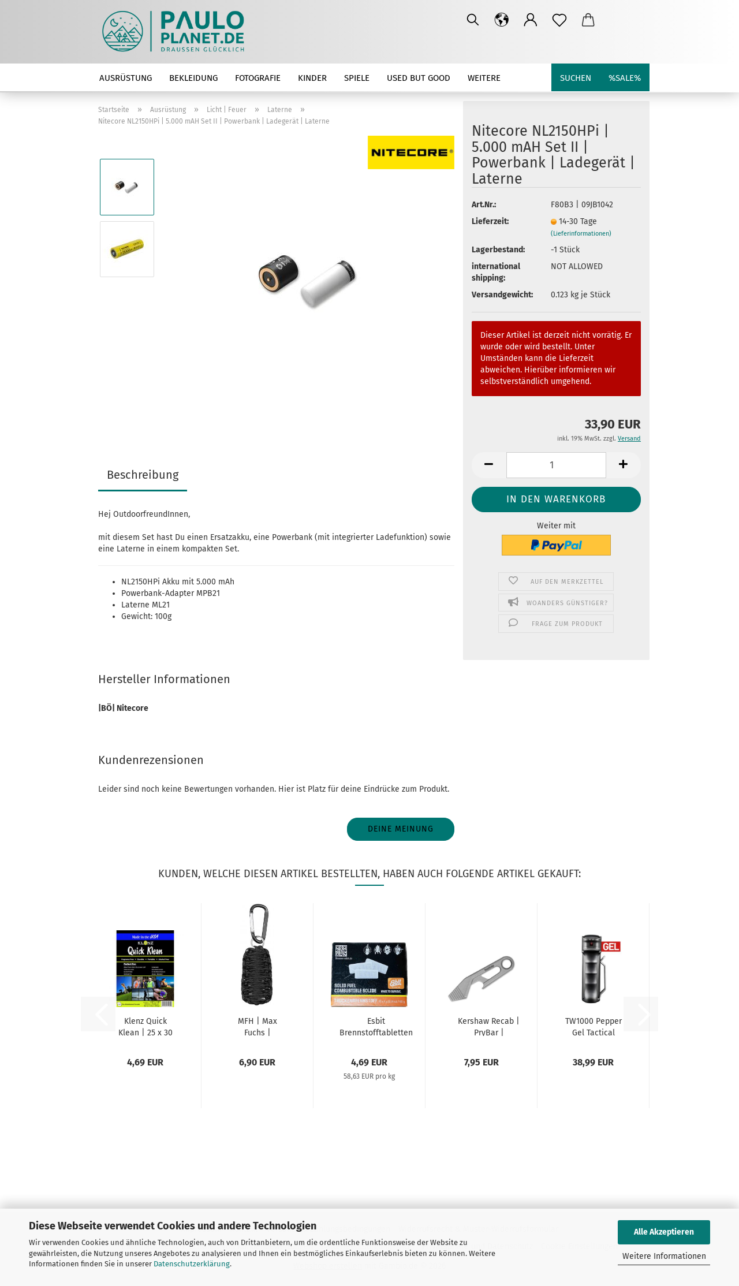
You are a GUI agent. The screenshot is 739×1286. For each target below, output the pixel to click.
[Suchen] (472, 20)
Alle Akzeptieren (664, 1232)
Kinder (312, 78)
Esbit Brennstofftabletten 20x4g (376, 1026)
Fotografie (258, 78)
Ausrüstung (125, 78)
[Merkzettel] (559, 20)
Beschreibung (142, 475)
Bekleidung (193, 78)
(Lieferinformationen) (581, 233)
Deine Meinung (401, 829)
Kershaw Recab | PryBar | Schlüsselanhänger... (488, 1026)
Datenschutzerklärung (192, 1263)
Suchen (575, 78)
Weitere (484, 78)
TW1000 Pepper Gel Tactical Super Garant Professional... (593, 1026)
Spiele (357, 78)
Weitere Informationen (664, 1256)
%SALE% (625, 78)
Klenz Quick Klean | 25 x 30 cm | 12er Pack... (145, 1026)
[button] (501, 20)
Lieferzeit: (490, 221)
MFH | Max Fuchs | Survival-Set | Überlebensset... (257, 1026)
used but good (418, 78)
